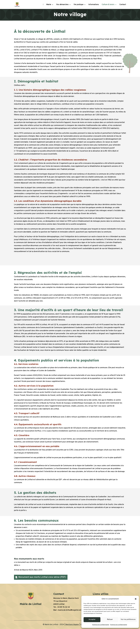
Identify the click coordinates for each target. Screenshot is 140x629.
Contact (122, 5)
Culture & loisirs (108, 5)
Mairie (48, 5)
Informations (93, 5)
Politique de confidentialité (100, 625)
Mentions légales (72, 625)
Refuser (110, 619)
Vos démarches (62, 5)
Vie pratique (78, 5)
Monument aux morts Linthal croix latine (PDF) (42, 577)
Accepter (92, 619)
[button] (136, 599)
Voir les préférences (128, 619)
